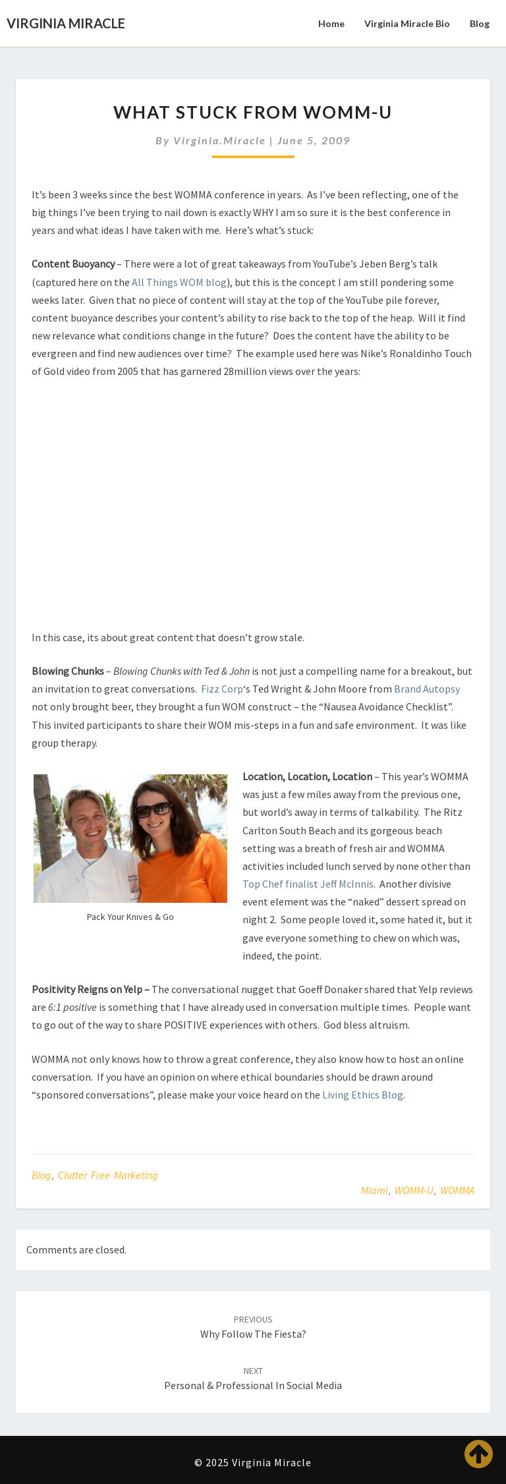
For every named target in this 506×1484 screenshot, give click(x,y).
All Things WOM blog (179, 282)
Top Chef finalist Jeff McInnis (308, 883)
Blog (480, 23)
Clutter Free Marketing (108, 1175)
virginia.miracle (219, 140)
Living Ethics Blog (362, 1094)
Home (331, 23)
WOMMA (457, 1190)
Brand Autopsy (427, 688)
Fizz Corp (222, 688)
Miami (374, 1190)
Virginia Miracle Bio (407, 23)
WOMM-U (414, 1190)
